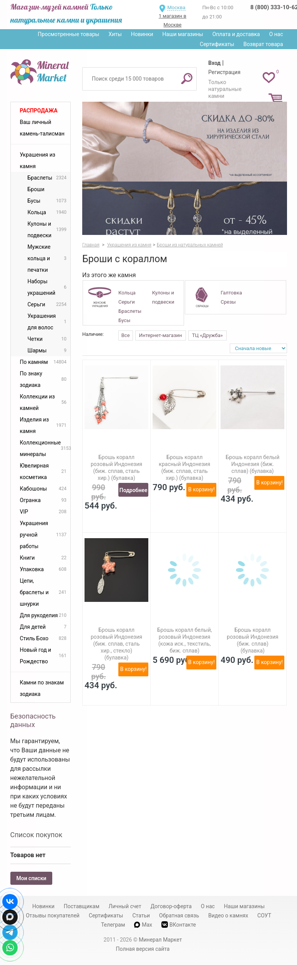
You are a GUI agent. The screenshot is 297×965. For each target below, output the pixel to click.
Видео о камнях (228, 915)
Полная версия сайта (143, 949)
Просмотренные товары (68, 34)
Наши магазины (183, 34)
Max (143, 925)
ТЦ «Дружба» (207, 335)
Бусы (124, 320)
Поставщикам (82, 906)
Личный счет (125, 906)
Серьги (126, 302)
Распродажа (39, 110)
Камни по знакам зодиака (42, 688)
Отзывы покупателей (53, 915)
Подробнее (133, 490)
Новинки (142, 34)
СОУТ (264, 915)
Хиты (114, 34)
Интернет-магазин (160, 335)
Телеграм (113, 925)
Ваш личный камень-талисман (42, 128)
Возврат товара (263, 44)
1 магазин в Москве (172, 20)
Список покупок (36, 835)
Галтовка (231, 293)
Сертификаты (217, 44)
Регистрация (224, 72)
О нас (276, 34)
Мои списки (31, 878)
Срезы (228, 302)
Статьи (141, 915)
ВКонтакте (178, 924)
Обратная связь (179, 915)
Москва (176, 7)
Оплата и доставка (236, 34)
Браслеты (129, 311)
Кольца (127, 293)
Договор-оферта (171, 906)
